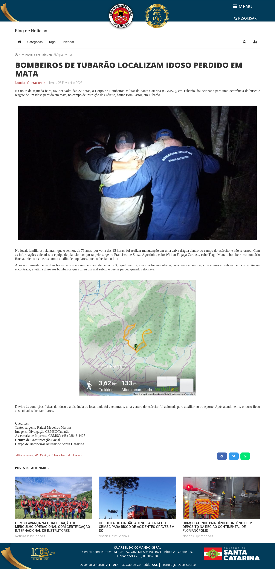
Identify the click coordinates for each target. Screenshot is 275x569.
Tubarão (76, 455)
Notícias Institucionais (30, 536)
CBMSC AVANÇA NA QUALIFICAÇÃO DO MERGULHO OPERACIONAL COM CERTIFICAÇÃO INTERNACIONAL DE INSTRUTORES (52, 527)
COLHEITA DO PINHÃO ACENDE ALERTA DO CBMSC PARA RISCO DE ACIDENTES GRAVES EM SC (136, 527)
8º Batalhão (58, 455)
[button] (244, 42)
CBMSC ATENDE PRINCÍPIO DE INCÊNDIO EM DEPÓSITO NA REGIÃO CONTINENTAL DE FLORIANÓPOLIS (217, 527)
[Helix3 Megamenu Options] (243, 6)
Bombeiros (26, 455)
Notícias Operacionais (30, 82)
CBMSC (42, 455)
